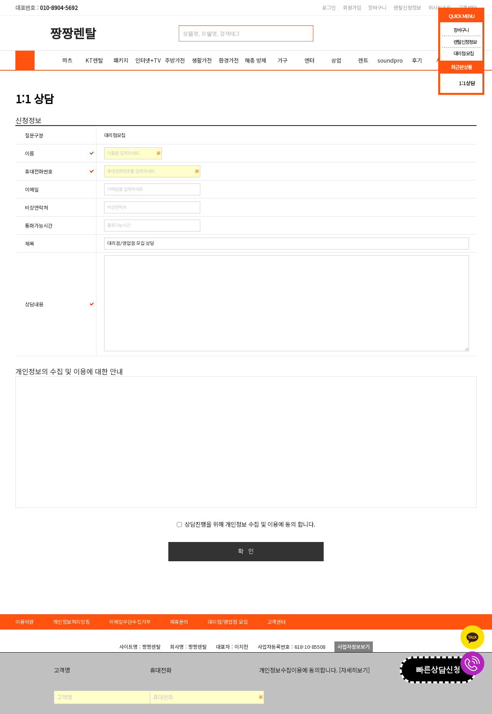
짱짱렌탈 (73, 33)
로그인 (329, 7)
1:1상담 (467, 83)
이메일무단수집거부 (130, 621)
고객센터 (276, 621)
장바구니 (377, 7)
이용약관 (24, 621)
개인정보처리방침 (71, 621)
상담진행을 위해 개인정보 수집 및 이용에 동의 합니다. (249, 524)
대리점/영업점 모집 (228, 621)
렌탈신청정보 (407, 7)
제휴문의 (179, 621)
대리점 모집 (458, 53)
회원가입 (352, 7)
